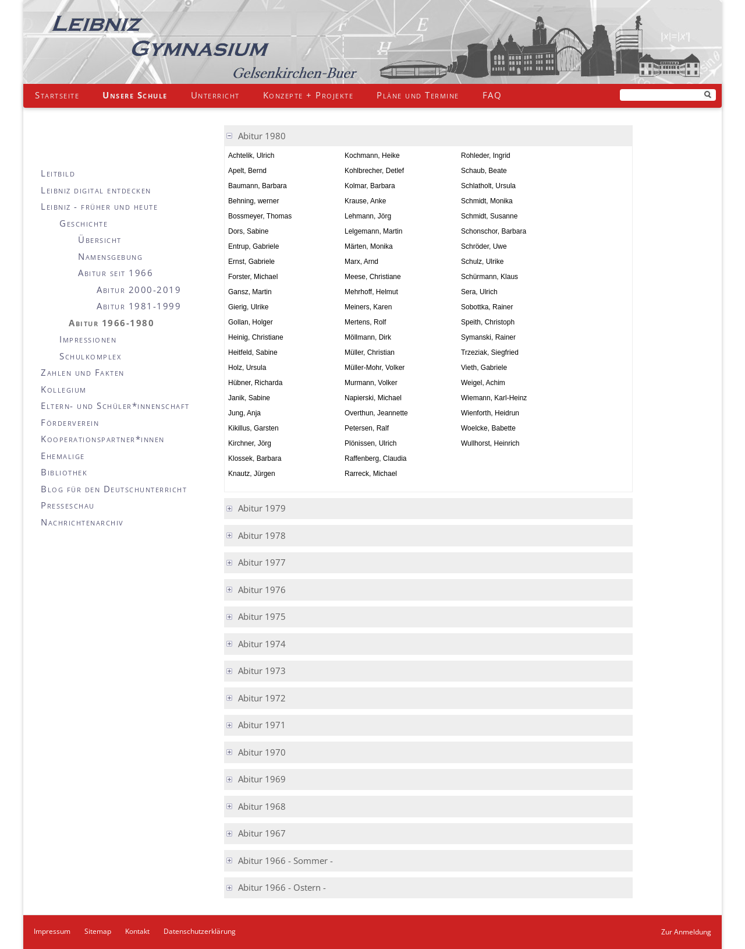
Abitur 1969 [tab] (262, 779)
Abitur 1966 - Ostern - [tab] (282, 887)
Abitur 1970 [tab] (262, 752)
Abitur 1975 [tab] (262, 616)
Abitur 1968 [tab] (262, 806)
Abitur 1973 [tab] (262, 670)
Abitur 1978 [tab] (262, 535)
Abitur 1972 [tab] (262, 698)
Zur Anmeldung (686, 932)
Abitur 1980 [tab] (262, 136)
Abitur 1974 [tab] (262, 644)
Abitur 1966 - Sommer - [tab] (285, 860)
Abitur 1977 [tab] (262, 562)
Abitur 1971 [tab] (262, 725)
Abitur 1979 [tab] (262, 508)
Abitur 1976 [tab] (262, 589)
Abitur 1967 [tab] (262, 833)
